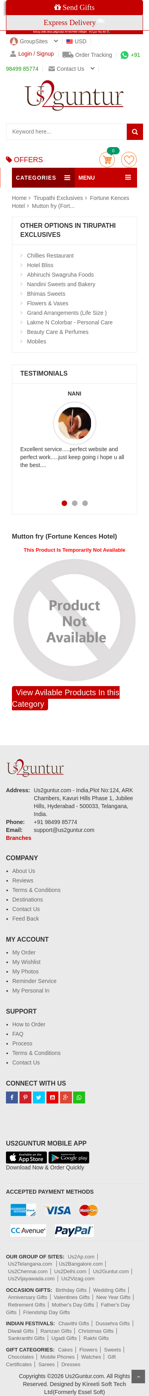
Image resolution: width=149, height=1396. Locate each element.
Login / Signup (32, 54)
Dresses (70, 1364)
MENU (87, 177)
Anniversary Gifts (27, 1297)
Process (22, 1043)
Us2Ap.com (81, 1257)
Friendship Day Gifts (46, 1312)
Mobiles (36, 341)
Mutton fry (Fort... (53, 206)
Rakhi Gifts (96, 1338)
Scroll (138, 1376)
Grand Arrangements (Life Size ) (67, 313)
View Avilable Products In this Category (66, 698)
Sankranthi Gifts (26, 1338)
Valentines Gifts (72, 1297)
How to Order (28, 1024)
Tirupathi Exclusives (59, 198)
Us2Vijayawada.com (31, 1279)
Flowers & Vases (47, 303)
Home (19, 198)
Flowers (88, 1350)
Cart (107, 159)
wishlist (129, 159)
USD (76, 41)
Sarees (47, 1364)
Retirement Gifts (26, 1305)
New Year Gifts (113, 1297)
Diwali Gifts (21, 1331)
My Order (23, 952)
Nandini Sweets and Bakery (61, 284)
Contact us (66, 69)
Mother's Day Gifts (73, 1305)
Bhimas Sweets (46, 294)
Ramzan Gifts (56, 1331)
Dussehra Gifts (113, 1323)
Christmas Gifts (96, 1331)
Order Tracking (87, 55)
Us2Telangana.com (31, 1264)
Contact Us (26, 909)
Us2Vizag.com (78, 1279)
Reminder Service (34, 981)
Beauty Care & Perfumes (58, 332)
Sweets (112, 1350)
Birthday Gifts (71, 1290)
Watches (91, 1357)
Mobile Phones (58, 1357)
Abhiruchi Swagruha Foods (60, 274)
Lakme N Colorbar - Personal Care (70, 322)
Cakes (65, 1350)
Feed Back (25, 918)
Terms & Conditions (36, 890)
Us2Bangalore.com (81, 1264)
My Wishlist (26, 962)
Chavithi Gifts (73, 1323)
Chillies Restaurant (50, 255)
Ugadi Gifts (64, 1338)
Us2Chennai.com (28, 1271)
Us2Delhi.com (70, 1271)
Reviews (22, 880)
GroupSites (29, 41)
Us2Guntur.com (111, 1271)
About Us (23, 871)
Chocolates (21, 1357)
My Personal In (30, 990)
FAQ (17, 1034)
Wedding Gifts (109, 1290)
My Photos (25, 971)
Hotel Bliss (40, 265)
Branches (18, 838)
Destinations (27, 899)
